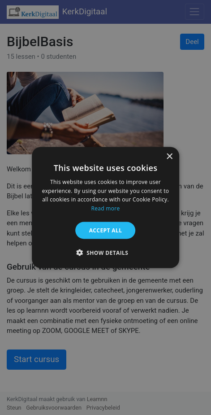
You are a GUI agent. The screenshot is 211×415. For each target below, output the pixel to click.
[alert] (105, 207)
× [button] (169, 156)
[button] (106, 252)
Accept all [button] (105, 230)
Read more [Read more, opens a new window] (105, 208)
